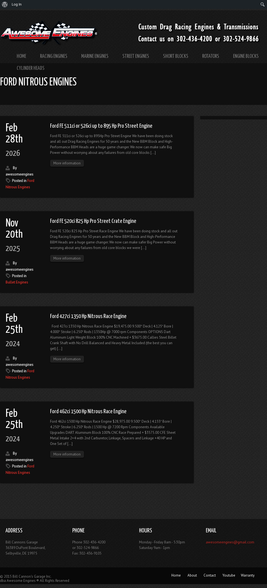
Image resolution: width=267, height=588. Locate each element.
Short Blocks (175, 56)
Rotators (210, 56)
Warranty (247, 575)
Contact (210, 575)
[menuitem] (5, 4)
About (192, 575)
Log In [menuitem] (17, 4)
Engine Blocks (246, 56)
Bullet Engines (17, 282)
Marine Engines (94, 56)
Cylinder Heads (30, 68)
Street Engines (135, 56)
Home (21, 56)
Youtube (228, 575)
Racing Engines (53, 56)
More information (67, 163)
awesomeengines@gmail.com (230, 542)
